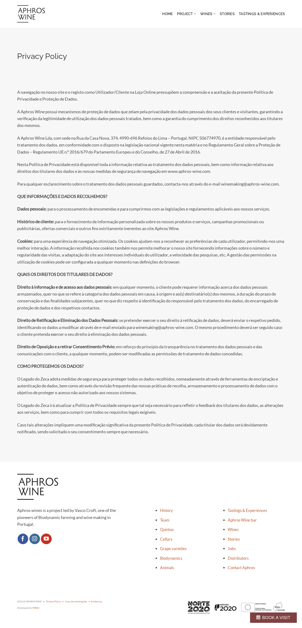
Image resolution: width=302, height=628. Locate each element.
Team (164, 520)
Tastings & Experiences (262, 14)
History (166, 510)
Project (186, 14)
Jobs (232, 548)
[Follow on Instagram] (34, 539)
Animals (167, 567)
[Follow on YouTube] (46, 539)
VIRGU (35, 607)
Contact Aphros (241, 567)
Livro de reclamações (76, 601)
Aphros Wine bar (242, 520)
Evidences (96, 601)
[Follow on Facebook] (23, 539)
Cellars (166, 539)
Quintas (167, 529)
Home (167, 14)
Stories (227, 14)
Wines (208, 14)
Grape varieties (173, 548)
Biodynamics (171, 558)
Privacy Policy (53, 601)
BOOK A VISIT (276, 617)
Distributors (238, 558)
